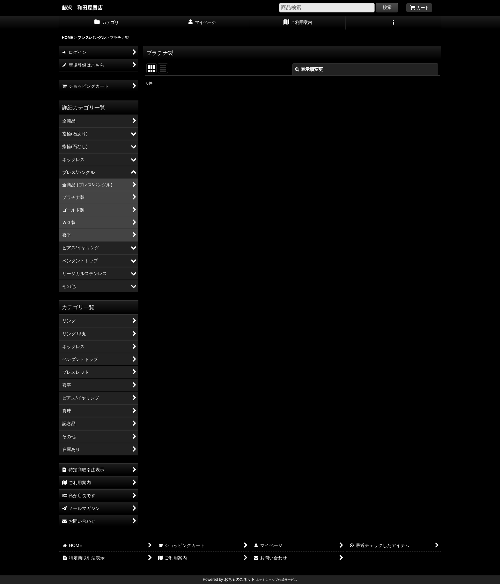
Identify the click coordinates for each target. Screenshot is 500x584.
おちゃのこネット (239, 579)
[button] (393, 23)
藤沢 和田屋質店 (82, 8)
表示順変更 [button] (309, 69)
